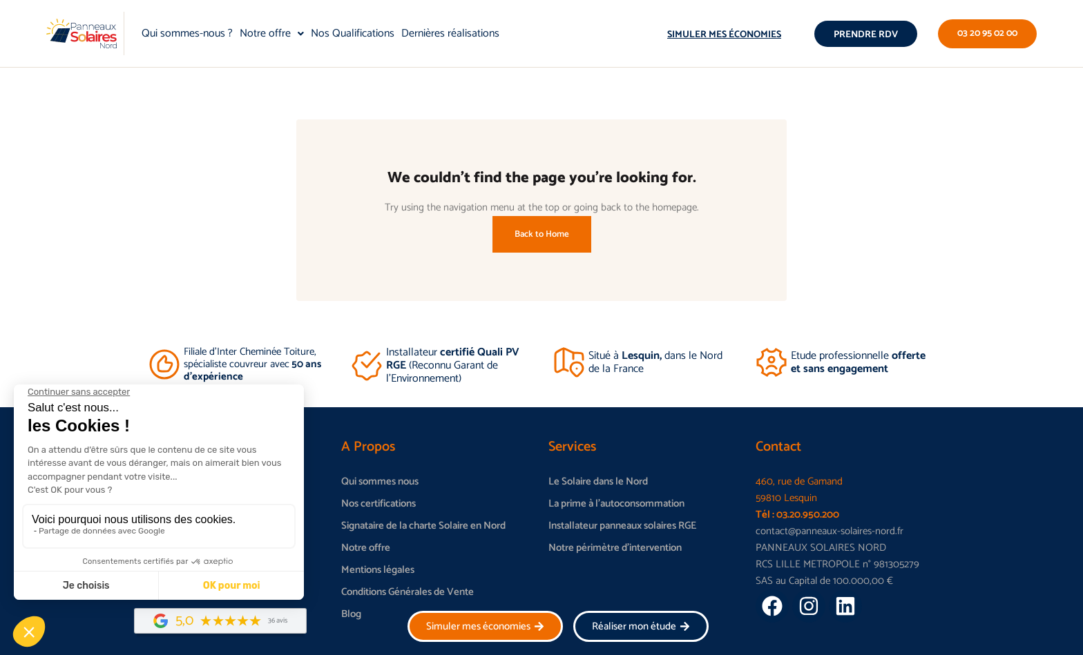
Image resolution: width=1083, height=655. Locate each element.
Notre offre (272, 33)
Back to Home (542, 234)
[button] (271, 34)
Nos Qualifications (352, 33)
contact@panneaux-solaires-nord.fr (829, 531)
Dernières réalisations (450, 33)
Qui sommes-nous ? (187, 33)
